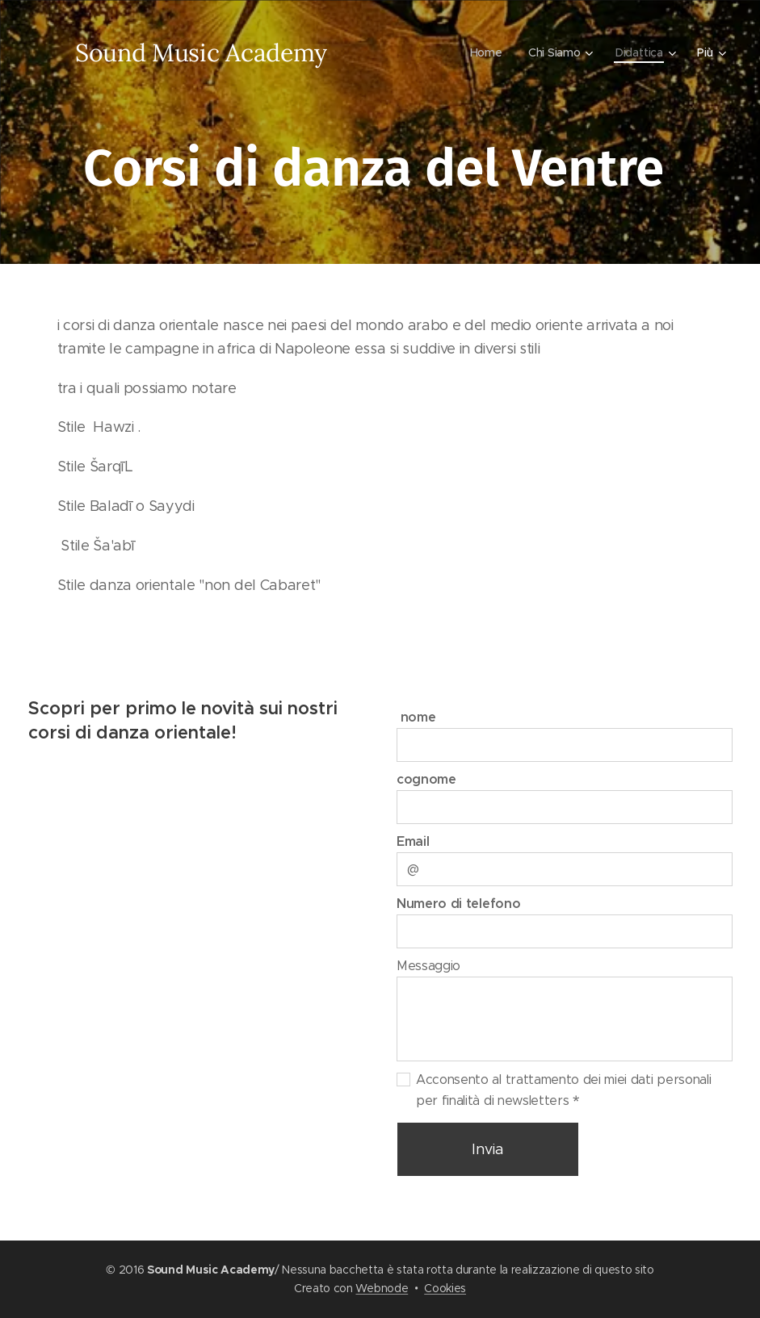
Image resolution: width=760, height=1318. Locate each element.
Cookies (445, 1288)
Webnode (381, 1288)
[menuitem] (488, 52)
